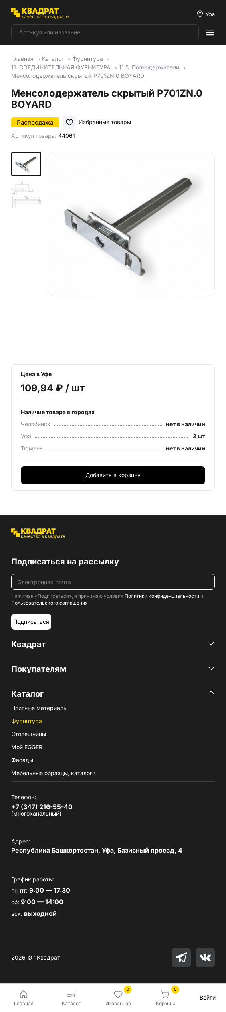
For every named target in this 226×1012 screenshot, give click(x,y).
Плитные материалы (39, 707)
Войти (208, 997)
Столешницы (28, 733)
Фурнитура (26, 721)
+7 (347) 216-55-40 (42, 806)
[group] (131, 252)
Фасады (22, 759)
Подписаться (31, 621)
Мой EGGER (26, 747)
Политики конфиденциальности (162, 596)
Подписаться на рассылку (65, 561)
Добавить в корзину (113, 475)
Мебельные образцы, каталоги (53, 773)
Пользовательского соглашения (49, 603)
